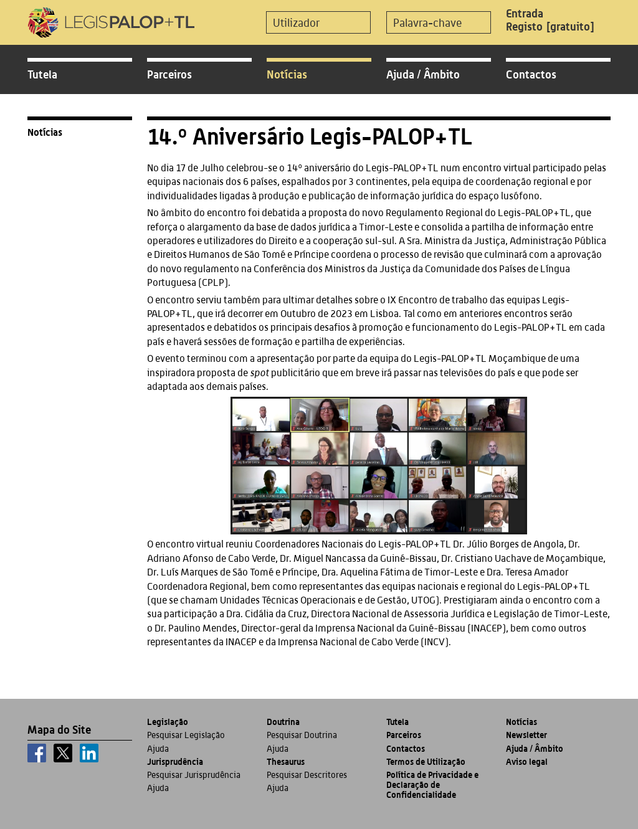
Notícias (287, 74)
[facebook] (36, 753)
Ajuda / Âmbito (423, 74)
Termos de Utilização (425, 761)
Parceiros (169, 74)
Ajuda (158, 749)
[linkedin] (89, 753)
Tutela (42, 74)
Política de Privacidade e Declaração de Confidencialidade (432, 784)
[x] (63, 753)
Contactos (531, 74)
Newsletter (526, 734)
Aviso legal (527, 761)
